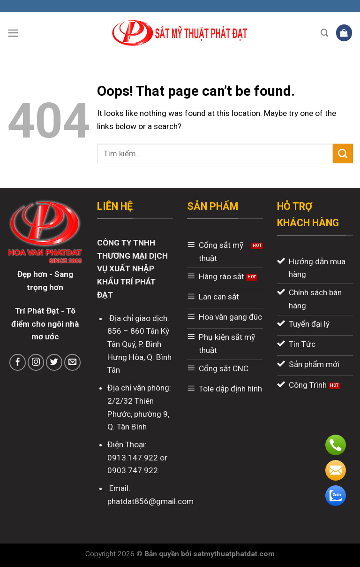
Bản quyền (162, 554)
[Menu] (13, 33)
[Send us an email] (72, 362)
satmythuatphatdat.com (234, 554)
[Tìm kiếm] (325, 32)
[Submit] (343, 153)
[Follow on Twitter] (54, 362)
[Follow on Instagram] (36, 362)
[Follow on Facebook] (17, 362)
